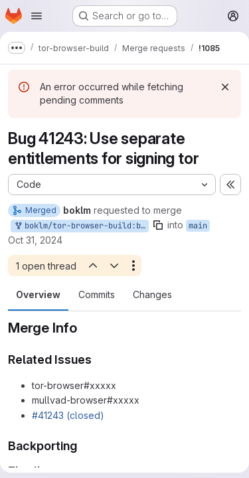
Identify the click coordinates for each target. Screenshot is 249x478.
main (198, 225)
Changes (152, 294)
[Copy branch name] (158, 225)
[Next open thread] (114, 265)
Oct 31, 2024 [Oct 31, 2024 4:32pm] (35, 240)
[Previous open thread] (92, 265)
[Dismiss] (225, 87)
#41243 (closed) (68, 415)
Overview (38, 294)
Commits (96, 294)
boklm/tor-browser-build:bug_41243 (81, 226)
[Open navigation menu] (36, 16)
